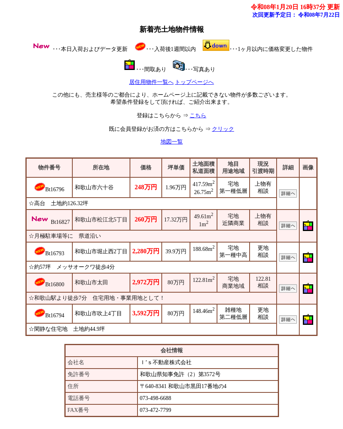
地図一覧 (172, 142)
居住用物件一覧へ (151, 82)
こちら (198, 115)
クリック (223, 129)
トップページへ (194, 82)
